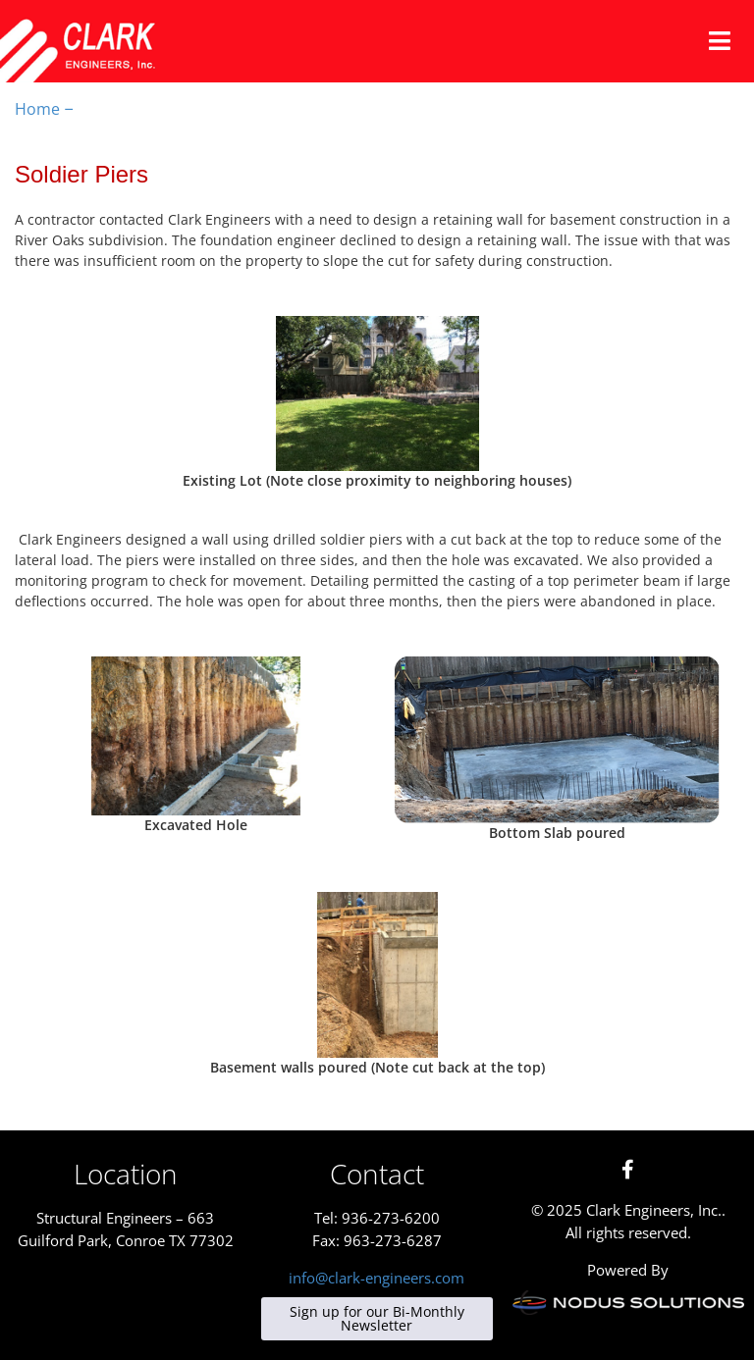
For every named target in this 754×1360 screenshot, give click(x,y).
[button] (719, 42)
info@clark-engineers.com (376, 1277)
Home (37, 109)
